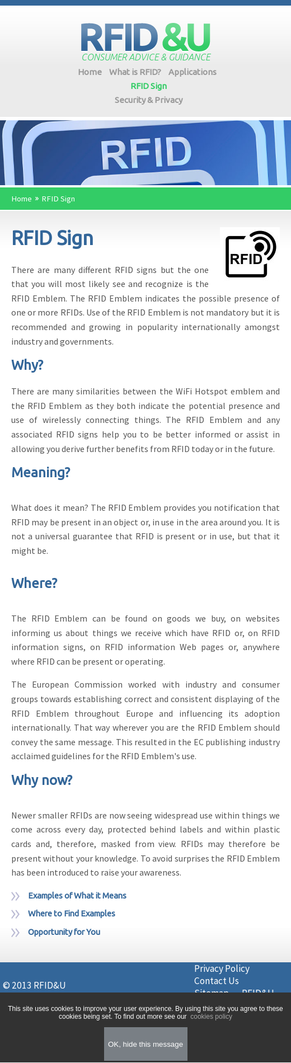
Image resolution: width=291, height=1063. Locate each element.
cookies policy (210, 1016)
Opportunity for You (64, 932)
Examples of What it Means (77, 895)
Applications (192, 72)
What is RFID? (135, 72)
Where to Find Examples (71, 913)
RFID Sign (148, 86)
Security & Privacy (148, 100)
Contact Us (216, 981)
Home (90, 72)
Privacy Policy (222, 968)
